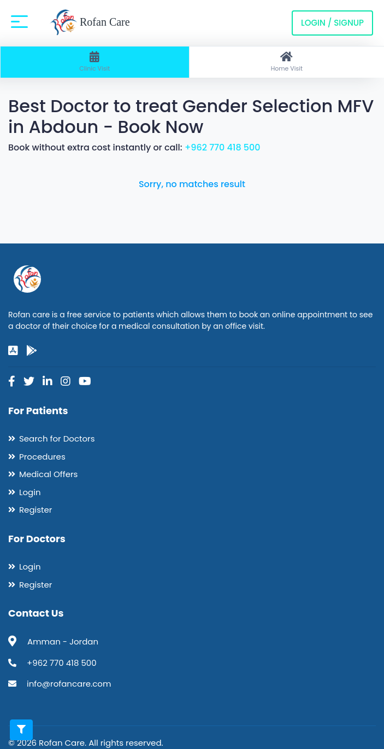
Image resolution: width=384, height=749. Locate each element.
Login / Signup (332, 22)
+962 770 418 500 (223, 147)
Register (35, 509)
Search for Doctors (56, 438)
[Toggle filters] (21, 729)
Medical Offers (48, 474)
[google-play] (31, 350)
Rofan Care (90, 23)
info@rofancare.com (69, 683)
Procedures (42, 456)
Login (30, 492)
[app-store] (13, 350)
